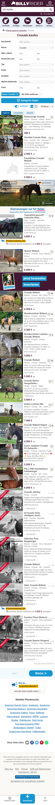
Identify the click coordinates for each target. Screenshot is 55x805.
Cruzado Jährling (32, 492)
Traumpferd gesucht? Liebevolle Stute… (34, 216)
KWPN (36, 716)
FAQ (17, 769)
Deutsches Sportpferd (37, 709)
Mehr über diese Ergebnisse (44, 663)
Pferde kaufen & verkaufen (16, 31)
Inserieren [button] (47, 203)
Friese (32, 713)
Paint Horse (37, 720)
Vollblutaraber (38, 731)
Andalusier (34, 705)
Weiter (41, 673)
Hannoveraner (13, 716)
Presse (24, 769)
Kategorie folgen (27, 100)
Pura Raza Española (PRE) (27, 724)
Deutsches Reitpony (16, 709)
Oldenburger (25, 720)
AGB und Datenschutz (40, 769)
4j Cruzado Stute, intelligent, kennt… (32, 514)
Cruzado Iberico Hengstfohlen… (31, 382)
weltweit (24, 106)
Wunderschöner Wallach (35, 313)
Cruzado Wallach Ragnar (35, 425)
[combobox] (36, 42)
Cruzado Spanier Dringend (36, 640)
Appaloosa (45, 705)
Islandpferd (26, 716)
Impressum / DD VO (27, 772)
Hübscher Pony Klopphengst (31, 539)
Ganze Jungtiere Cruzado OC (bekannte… (36, 447)
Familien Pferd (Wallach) (35, 617)
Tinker (38, 728)
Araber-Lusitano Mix (33, 404)
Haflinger (40, 713)
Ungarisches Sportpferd (20, 731)
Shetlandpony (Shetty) (23, 728)
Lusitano (44, 716)
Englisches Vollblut (19, 713)
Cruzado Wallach (32, 292)
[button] (3, 3)
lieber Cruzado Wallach (35, 585)
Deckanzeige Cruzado (34, 116)
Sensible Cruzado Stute (35, 137)
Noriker (14, 720)
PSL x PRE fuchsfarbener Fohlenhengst (36, 470)
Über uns (9, 769)
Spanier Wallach (31, 251)
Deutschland (44, 183)
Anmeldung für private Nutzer (27, 777)
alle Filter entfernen (31, 94)
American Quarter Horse (16, 705)
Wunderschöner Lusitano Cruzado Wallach (36, 335)
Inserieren (27, 798)
